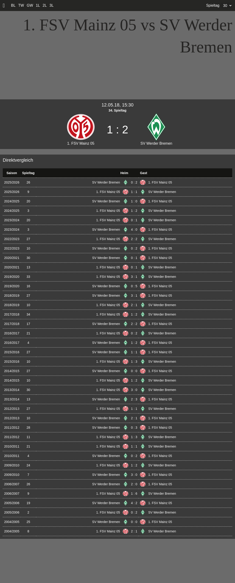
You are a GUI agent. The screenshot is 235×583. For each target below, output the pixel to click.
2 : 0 (134, 484)
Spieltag (212, 5)
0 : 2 (134, 182)
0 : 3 (134, 427)
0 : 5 (134, 286)
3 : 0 (134, 390)
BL (13, 5)
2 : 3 (134, 399)
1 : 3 (134, 361)
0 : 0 (134, 371)
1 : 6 (134, 493)
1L (38, 5)
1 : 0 (134, 201)
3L (52, 5)
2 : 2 (134, 239)
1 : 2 (134, 211)
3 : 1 (134, 277)
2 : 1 (134, 305)
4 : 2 (134, 503)
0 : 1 (134, 220)
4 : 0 (134, 229)
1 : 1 (134, 192)
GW (30, 5)
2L (45, 5)
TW (21, 5)
